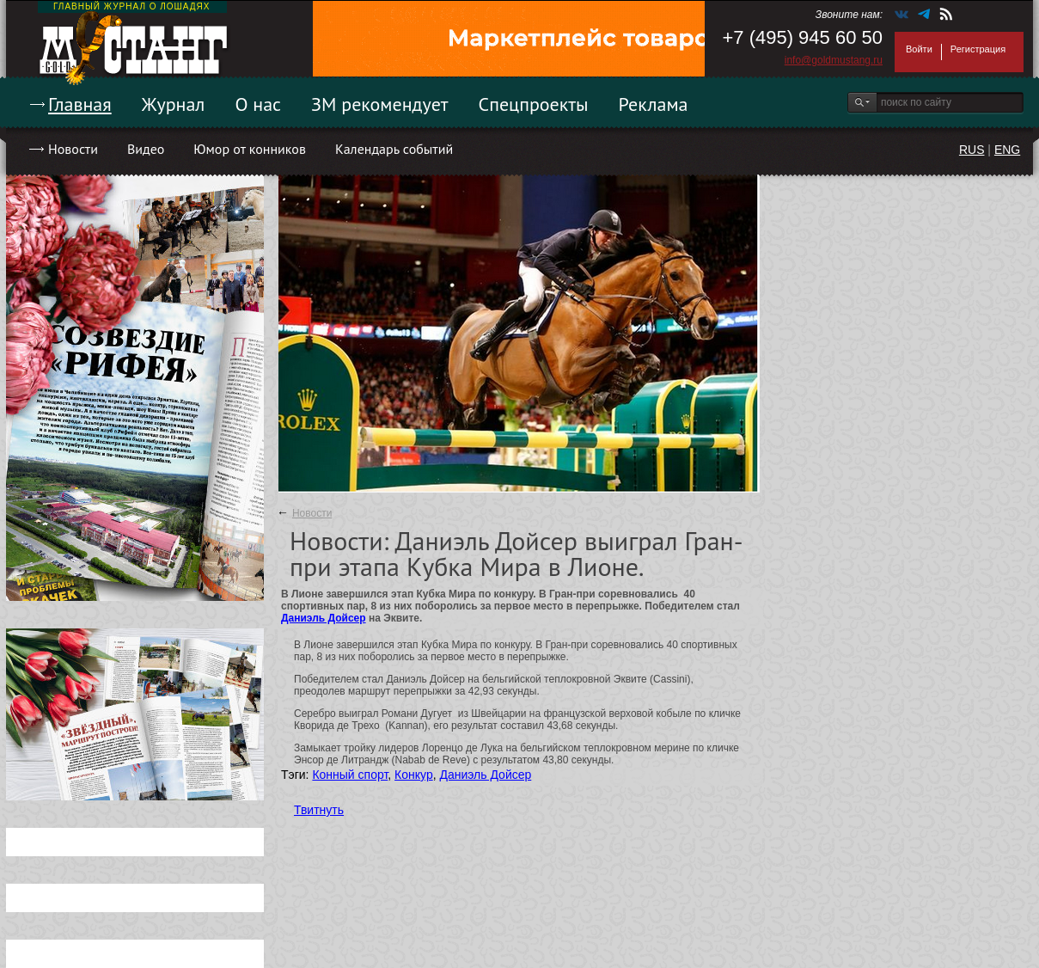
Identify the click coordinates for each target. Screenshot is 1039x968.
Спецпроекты (534, 104)
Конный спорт (350, 774)
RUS (972, 149)
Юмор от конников (249, 148)
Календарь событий (394, 148)
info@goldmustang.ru (834, 60)
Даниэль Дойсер (323, 618)
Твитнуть (319, 810)
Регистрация (977, 49)
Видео (145, 148)
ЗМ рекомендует (380, 104)
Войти (919, 49)
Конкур (413, 774)
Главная (80, 104)
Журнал (173, 104)
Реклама (653, 104)
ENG (1007, 149)
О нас (258, 104)
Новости (73, 148)
